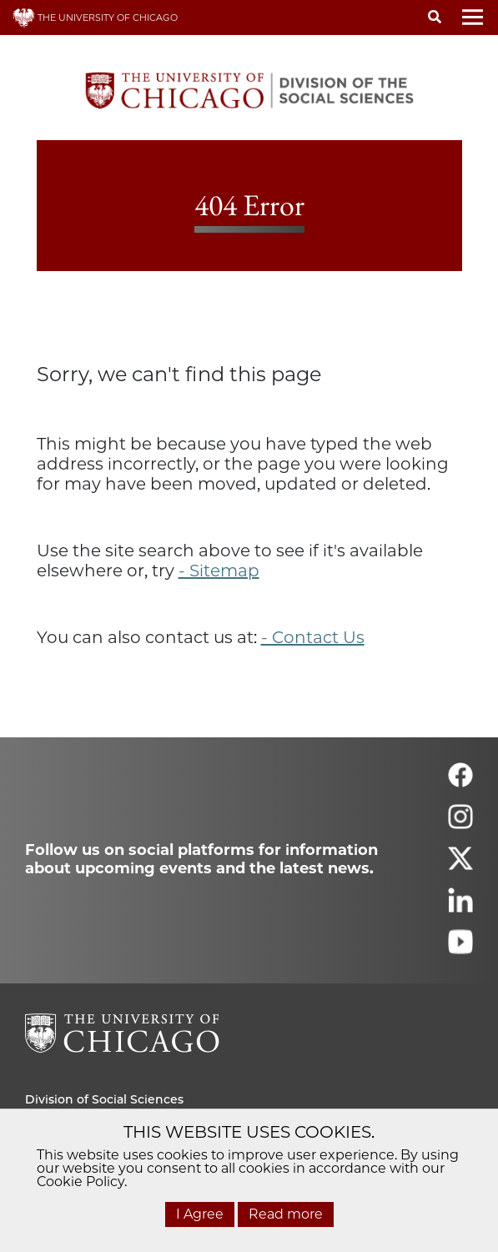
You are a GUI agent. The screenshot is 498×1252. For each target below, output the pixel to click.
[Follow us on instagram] (460, 824)
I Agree (200, 1214)
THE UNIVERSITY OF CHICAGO (95, 17)
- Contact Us (313, 637)
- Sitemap (219, 571)
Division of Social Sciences (104, 1099)
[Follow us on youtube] (460, 949)
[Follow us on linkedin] (460, 907)
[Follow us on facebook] (460, 782)
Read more (286, 1214)
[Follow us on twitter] (460, 865)
